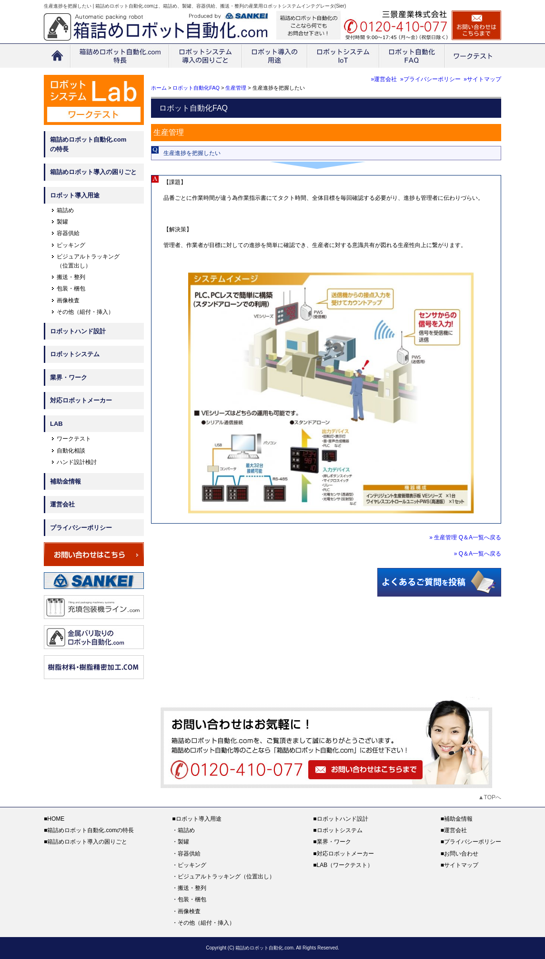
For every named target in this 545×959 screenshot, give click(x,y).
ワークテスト (74, 438)
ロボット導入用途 (75, 195)
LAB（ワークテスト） (345, 865)
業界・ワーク (68, 377)
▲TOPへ (489, 797)
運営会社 (62, 504)
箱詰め (65, 210)
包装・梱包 (71, 288)
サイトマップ (461, 865)
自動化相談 (71, 450)
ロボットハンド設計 (78, 331)
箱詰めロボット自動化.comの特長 (88, 144)
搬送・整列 (71, 277)
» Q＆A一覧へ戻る (477, 553)
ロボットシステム (75, 354)
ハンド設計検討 (77, 462)
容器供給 (68, 233)
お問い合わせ (461, 853)
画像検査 (68, 300)
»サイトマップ (482, 79)
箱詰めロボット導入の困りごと (93, 171)
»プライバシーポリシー (430, 79)
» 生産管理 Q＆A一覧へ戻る (465, 537)
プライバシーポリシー (81, 527)
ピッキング (71, 245)
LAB (56, 423)
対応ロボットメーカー (81, 400)
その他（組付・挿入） (85, 312)
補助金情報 (65, 481)
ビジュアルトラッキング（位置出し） (226, 876)
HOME (55, 818)
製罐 (62, 221)
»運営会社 (384, 79)
